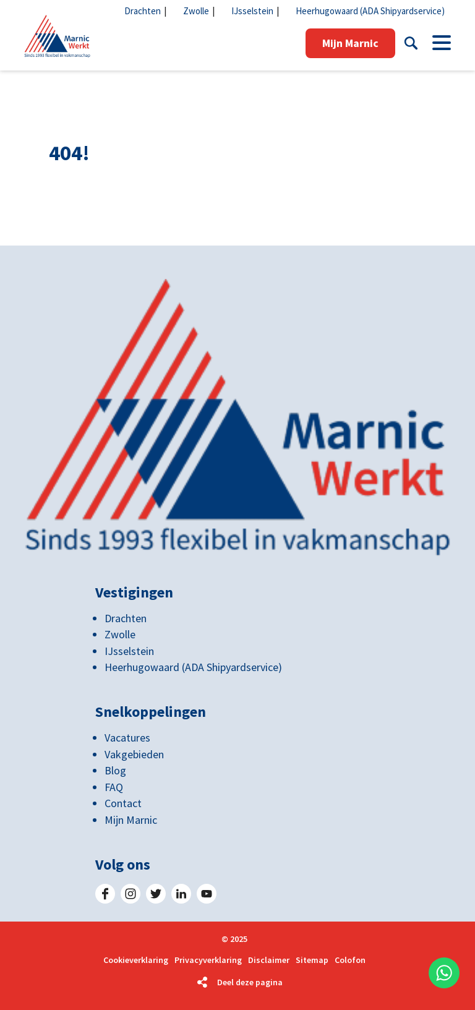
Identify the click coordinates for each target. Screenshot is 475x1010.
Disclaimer (268, 960)
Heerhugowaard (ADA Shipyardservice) (370, 11)
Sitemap (312, 960)
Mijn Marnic (350, 43)
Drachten (142, 11)
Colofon (350, 960)
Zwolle (196, 11)
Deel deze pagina (250, 982)
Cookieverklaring (135, 960)
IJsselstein (252, 11)
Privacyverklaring (208, 960)
